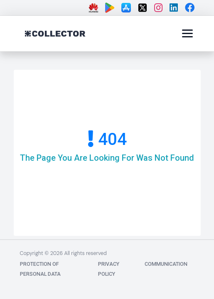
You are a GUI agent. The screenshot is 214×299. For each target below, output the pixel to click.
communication (166, 264)
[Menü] (187, 33)
